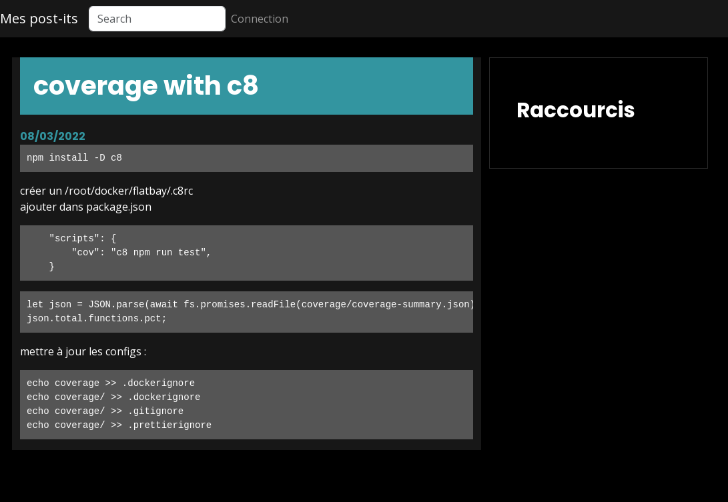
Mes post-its (39, 18)
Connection (259, 18)
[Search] (157, 18)
